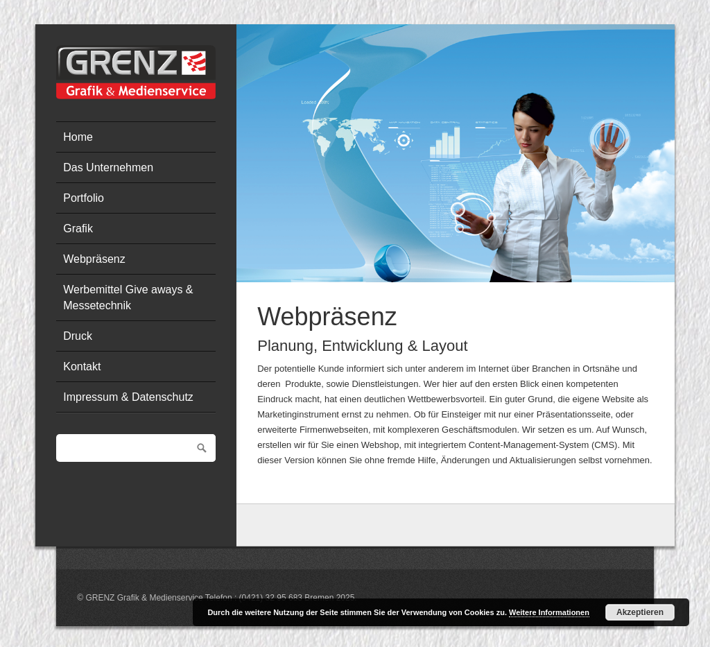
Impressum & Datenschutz (128, 397)
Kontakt (82, 366)
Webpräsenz (94, 259)
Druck (77, 336)
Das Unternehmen (108, 167)
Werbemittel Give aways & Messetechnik (128, 297)
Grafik (78, 228)
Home (78, 137)
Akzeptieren (640, 612)
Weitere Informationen (549, 612)
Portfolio (83, 198)
